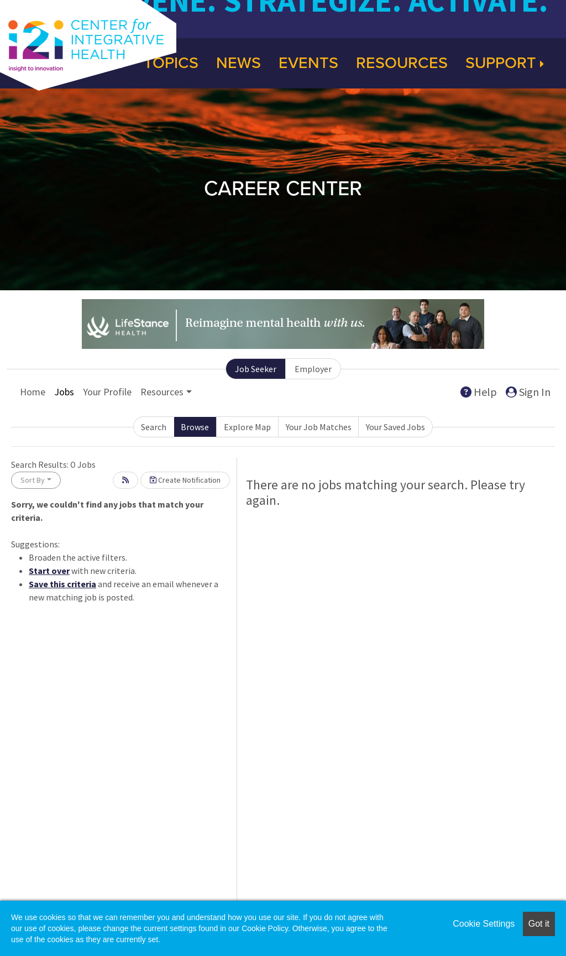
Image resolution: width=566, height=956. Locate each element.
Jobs (64, 391)
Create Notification (185, 480)
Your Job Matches (319, 426)
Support (504, 63)
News (238, 63)
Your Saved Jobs (395, 426)
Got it (538, 923)
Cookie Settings (484, 923)
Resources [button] (162, 391)
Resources (402, 63)
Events (308, 63)
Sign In (528, 392)
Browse (195, 426)
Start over (49, 570)
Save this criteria (62, 583)
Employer (313, 368)
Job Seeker (255, 368)
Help (478, 392)
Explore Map (247, 426)
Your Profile (107, 391)
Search (153, 426)
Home (32, 391)
